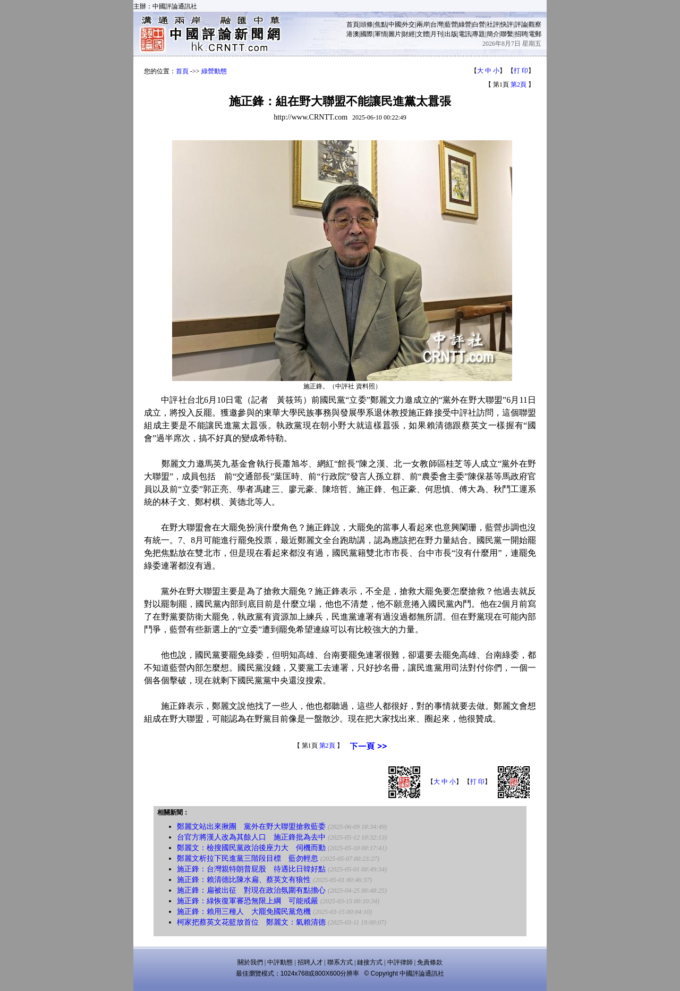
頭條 (366, 24)
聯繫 (506, 34)
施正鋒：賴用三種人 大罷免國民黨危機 (244, 912)
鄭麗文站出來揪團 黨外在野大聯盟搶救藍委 (251, 827)
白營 (478, 24)
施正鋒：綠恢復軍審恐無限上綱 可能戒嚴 (247, 901)
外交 (408, 24)
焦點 (381, 24)
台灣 (436, 24)
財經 (408, 34)
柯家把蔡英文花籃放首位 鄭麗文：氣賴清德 (251, 922)
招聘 (521, 34)
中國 (394, 24)
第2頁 (518, 84)
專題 (478, 34)
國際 (366, 34)
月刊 (436, 34)
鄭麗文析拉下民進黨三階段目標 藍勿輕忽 (247, 858)
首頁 (352, 24)
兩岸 (422, 24)
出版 (451, 34)
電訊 (464, 34)
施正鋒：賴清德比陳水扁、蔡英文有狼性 (244, 880)
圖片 (394, 34)
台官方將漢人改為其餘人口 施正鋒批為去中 (251, 837)
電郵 (535, 34)
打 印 (521, 70)
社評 (493, 24)
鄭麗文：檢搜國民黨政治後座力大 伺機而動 (251, 848)
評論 (521, 24)
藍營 (451, 24)
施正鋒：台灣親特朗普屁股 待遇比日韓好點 (251, 869)
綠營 (464, 24)
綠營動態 (214, 71)
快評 (506, 24)
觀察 (535, 24)
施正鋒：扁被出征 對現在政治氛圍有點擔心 (251, 890)
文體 (422, 34)
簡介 (493, 34)
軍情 (381, 34)
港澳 (352, 34)
